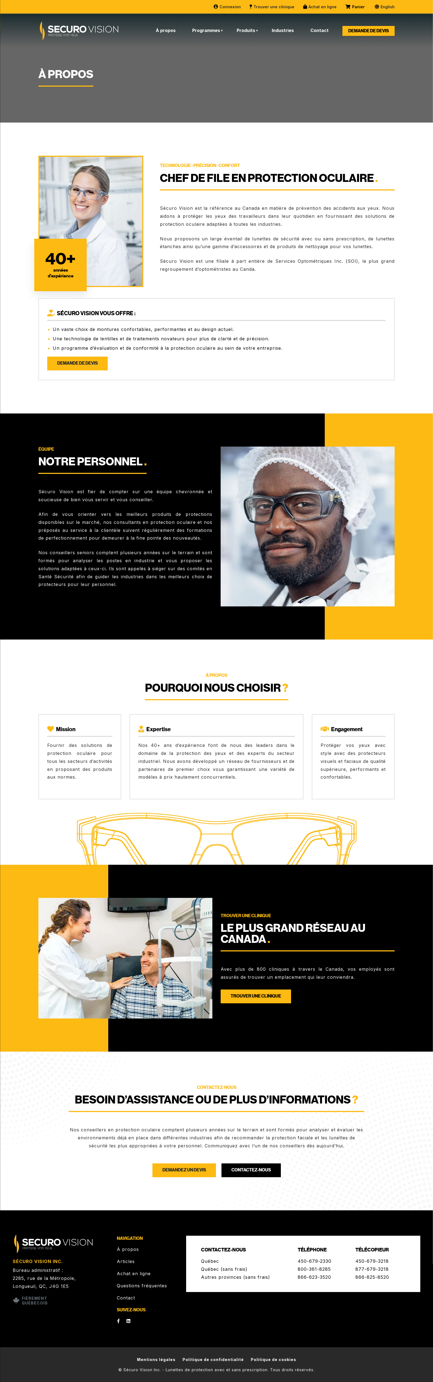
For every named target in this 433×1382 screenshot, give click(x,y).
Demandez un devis (184, 1170)
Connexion (227, 6)
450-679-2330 (314, 1261)
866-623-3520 (314, 1277)
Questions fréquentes (142, 1285)
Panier (355, 7)
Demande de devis (368, 31)
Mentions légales (156, 1359)
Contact (319, 30)
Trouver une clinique (271, 6)
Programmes (206, 30)
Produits (246, 30)
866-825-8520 (372, 1277)
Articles (126, 1261)
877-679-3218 (372, 1269)
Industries (283, 30)
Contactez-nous (251, 1170)
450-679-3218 (372, 1261)
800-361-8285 (314, 1269)
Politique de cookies (273, 1359)
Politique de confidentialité (213, 1359)
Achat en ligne (320, 6)
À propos (166, 30)
